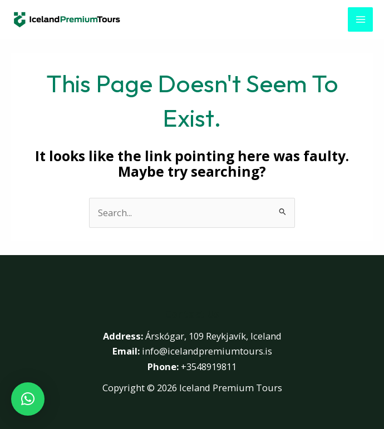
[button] (28, 399)
